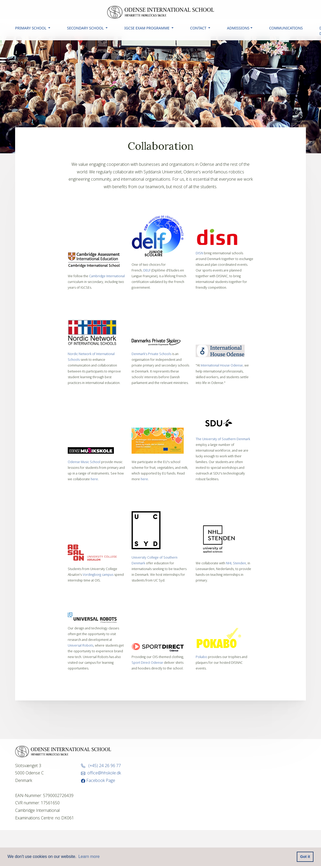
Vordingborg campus (98, 574)
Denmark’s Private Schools (151, 354)
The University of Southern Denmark (223, 439)
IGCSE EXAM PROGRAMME (147, 28)
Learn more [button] (89, 856)
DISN (199, 253)
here (94, 479)
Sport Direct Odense (147, 662)
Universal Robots (80, 645)
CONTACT (198, 28)
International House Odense (222, 365)
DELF (147, 270)
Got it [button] (305, 857)
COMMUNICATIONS (286, 28)
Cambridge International (107, 276)
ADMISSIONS (238, 28)
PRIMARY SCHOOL (31, 28)
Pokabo (202, 657)
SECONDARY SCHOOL (86, 28)
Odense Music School (84, 462)
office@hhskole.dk (101, 773)
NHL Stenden (236, 563)
